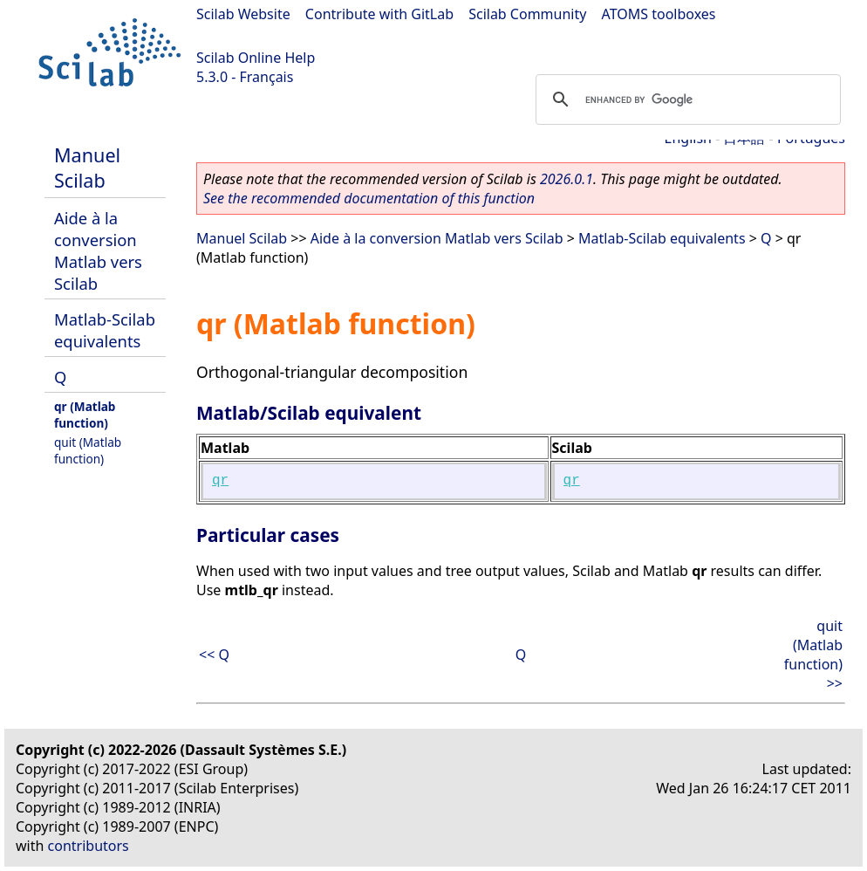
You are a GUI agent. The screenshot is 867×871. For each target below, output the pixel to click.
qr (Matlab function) (84, 414)
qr (220, 481)
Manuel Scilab (87, 167)
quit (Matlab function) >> (813, 654)
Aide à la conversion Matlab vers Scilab (98, 250)
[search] (685, 99)
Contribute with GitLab (379, 14)
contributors (88, 845)
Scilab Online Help (255, 57)
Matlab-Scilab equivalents (104, 330)
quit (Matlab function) (87, 450)
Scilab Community (527, 14)
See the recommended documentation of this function (369, 198)
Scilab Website (243, 14)
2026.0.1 (566, 179)
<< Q (214, 654)
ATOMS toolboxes (659, 14)
